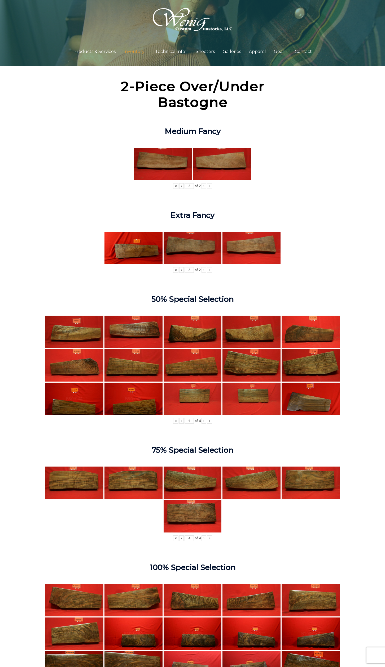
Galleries (232, 51)
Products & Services (94, 51)
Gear (279, 51)
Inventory (134, 51)
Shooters (205, 51)
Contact (303, 51)
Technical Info (170, 51)
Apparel (257, 51)
